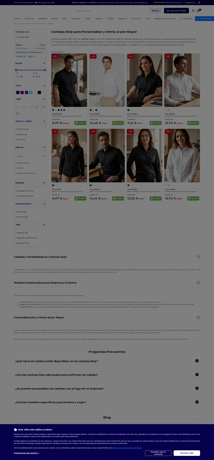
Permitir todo (186, 453)
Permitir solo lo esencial (158, 453)
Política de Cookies (120, 448)
